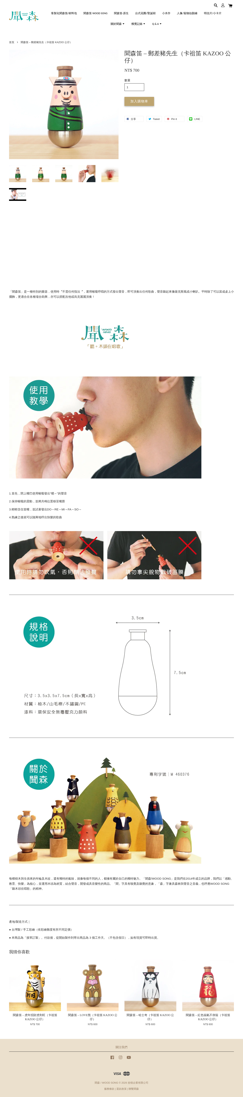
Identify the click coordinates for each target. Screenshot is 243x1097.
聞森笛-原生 (121, 13)
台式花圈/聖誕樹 (145, 13)
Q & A (157, 24)
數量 (127, 80)
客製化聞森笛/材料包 (64, 13)
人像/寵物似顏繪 (187, 13)
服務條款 (109, 1088)
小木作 (166, 13)
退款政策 (121, 1088)
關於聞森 (118, 24)
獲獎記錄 (138, 24)
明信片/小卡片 (213, 13)
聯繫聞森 (134, 1088)
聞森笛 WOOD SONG (95, 13)
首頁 (11, 42)
